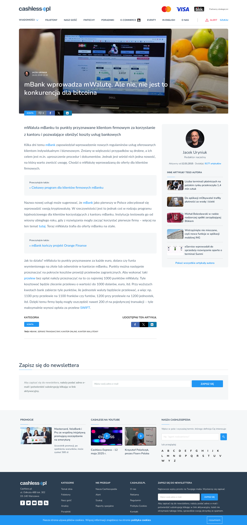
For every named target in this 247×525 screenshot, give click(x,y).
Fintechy (89, 20)
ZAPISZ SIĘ (207, 383)
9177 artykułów (213, 163)
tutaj (42, 226)
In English (168, 20)
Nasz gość (70, 20)
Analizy (64, 505)
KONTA (30, 113)
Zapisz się (209, 497)
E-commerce (128, 20)
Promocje (27, 419)
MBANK (33, 331)
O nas (185, 20)
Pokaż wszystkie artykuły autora (194, 263)
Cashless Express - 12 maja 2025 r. (104, 451)
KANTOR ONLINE (69, 331)
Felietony (51, 20)
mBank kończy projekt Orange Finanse (58, 245)
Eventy (151, 20)
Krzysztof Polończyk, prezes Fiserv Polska (137, 451)
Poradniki (107, 20)
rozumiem (215, 520)
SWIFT (85, 307)
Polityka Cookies (138, 505)
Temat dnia (66, 489)
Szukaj (99, 500)
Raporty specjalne (105, 505)
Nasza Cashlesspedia (106, 489)
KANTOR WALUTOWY (88, 331)
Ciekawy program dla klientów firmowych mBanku (66, 187)
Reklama (134, 494)
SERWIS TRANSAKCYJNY (49, 331)
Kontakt (134, 511)
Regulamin (135, 500)
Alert (98, 494)
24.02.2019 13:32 (40, 75)
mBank (50, 145)
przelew (29, 278)
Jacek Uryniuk (39, 72)
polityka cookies (141, 520)
